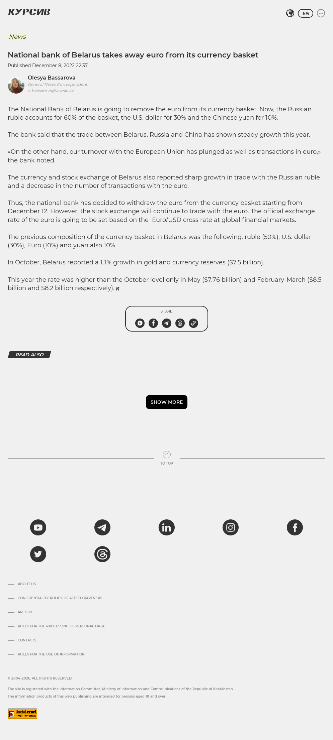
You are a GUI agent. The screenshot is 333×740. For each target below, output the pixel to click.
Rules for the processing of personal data (61, 626)
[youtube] (38, 527)
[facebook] (295, 527)
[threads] (102, 554)
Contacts (27, 640)
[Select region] (290, 13)
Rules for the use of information (51, 654)
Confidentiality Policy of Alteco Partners (60, 598)
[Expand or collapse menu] (321, 13)
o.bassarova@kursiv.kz (50, 90)
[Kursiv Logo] (29, 11)
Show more (167, 402)
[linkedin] (166, 527)
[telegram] (102, 527)
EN (305, 13)
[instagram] (231, 527)
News (17, 36)
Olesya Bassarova (52, 78)
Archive (25, 612)
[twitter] (38, 554)
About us (27, 584)
